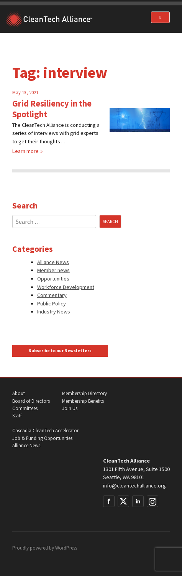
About (18, 393)
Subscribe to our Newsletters (60, 350)
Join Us (69, 408)
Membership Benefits (83, 401)
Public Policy (51, 303)
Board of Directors (31, 401)
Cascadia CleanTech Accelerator (45, 430)
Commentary (52, 295)
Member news (53, 270)
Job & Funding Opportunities (42, 438)
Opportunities (53, 278)
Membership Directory (84, 393)
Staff (16, 415)
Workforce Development (65, 287)
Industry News (53, 311)
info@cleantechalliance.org (134, 485)
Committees (25, 408)
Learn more (25, 151)
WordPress (66, 548)
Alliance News (53, 262)
